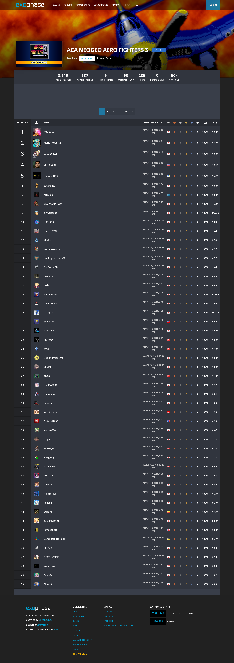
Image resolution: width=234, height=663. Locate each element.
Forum (109, 58)
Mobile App (79, 616)
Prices (100, 58)
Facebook (109, 621)
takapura (49, 312)
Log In (213, 4)
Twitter (108, 616)
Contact (78, 630)
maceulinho (51, 175)
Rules (76, 621)
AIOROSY (48, 339)
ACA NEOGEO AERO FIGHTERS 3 (107, 50)
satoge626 (50, 153)
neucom (48, 276)
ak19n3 (48, 547)
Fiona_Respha (52, 142)
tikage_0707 (50, 231)
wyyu (47, 348)
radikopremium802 (54, 258)
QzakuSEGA (50, 303)
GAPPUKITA (50, 484)
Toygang (49, 457)
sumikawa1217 (52, 520)
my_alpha (49, 394)
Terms (76, 649)
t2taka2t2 (49, 185)
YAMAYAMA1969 (53, 203)
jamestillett (50, 529)
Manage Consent (82, 639)
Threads (108, 611)
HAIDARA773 (50, 294)
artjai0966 (50, 164)
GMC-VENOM (51, 267)
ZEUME (48, 366)
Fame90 (48, 575)
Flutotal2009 (51, 421)
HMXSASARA (50, 384)
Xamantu (42, 624)
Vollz (46, 285)
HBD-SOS (49, 221)
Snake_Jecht (50, 448)
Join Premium (80, 653)
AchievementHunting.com (118, 625)
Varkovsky (49, 566)
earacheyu (50, 466)
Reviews (116, 4)
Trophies (72, 58)
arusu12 (48, 475)
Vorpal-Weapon (52, 249)
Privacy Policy (81, 644)
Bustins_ (48, 511)
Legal (76, 635)
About (76, 625)
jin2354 (48, 502)
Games (56, 4)
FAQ (75, 611)
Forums (68, 4)
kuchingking (50, 412)
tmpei (47, 439)
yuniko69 (49, 321)
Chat (127, 4)
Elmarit (48, 584)
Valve (56, 629)
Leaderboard (101, 4)
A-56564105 (50, 493)
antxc (47, 375)
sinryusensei (51, 212)
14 (126, 111)
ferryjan (48, 194)
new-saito (49, 403)
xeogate (49, 131)
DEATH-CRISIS (51, 557)
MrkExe (48, 240)
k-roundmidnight (53, 357)
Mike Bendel (45, 620)
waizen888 (50, 430)
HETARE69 (49, 330)
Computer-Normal (54, 538)
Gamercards (83, 4)
